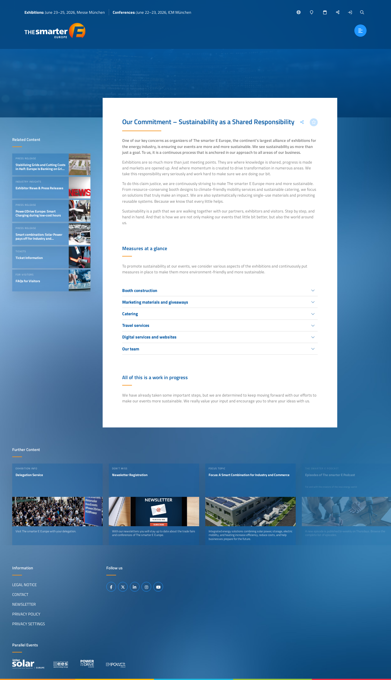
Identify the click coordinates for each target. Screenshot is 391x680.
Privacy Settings (28, 624)
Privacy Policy (26, 614)
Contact (20, 594)
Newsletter (24, 604)
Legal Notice (24, 585)
